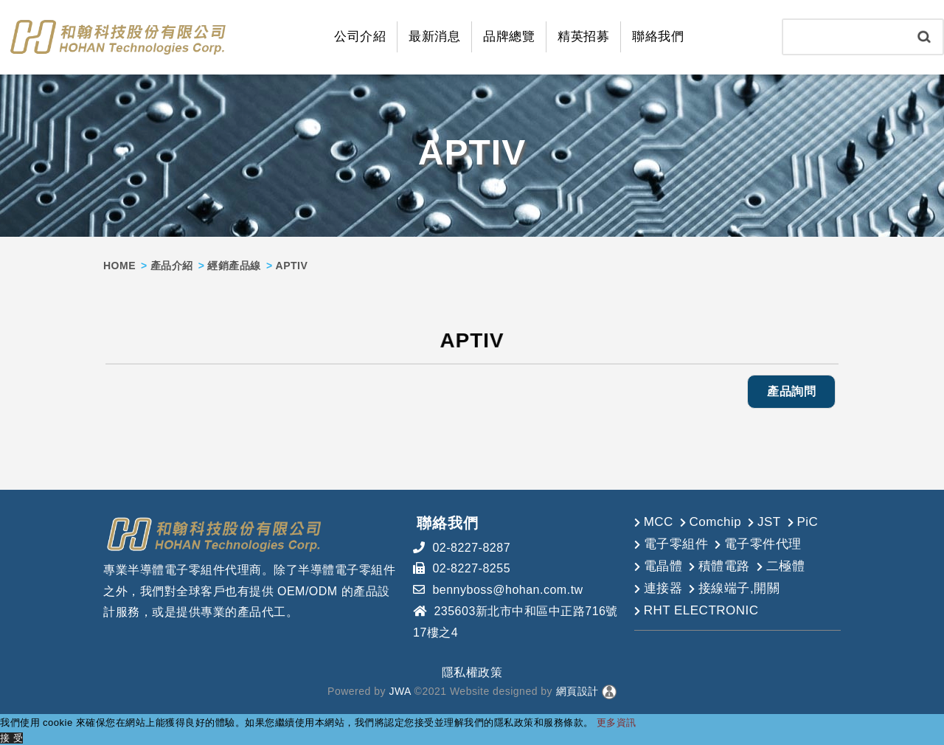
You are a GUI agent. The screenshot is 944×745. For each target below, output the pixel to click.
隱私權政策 (472, 671)
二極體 (785, 565)
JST (769, 521)
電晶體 (663, 565)
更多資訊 (616, 721)
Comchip (716, 521)
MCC (658, 521)
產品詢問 (791, 391)
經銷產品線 (234, 265)
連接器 (663, 588)
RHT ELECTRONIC (701, 610)
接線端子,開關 (739, 588)
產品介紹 (171, 265)
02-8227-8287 (471, 547)
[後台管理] (609, 690)
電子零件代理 (763, 543)
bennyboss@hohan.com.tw (507, 589)
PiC (807, 521)
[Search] (844, 37)
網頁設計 (577, 690)
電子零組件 (676, 543)
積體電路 (724, 565)
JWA (398, 690)
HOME (119, 265)
